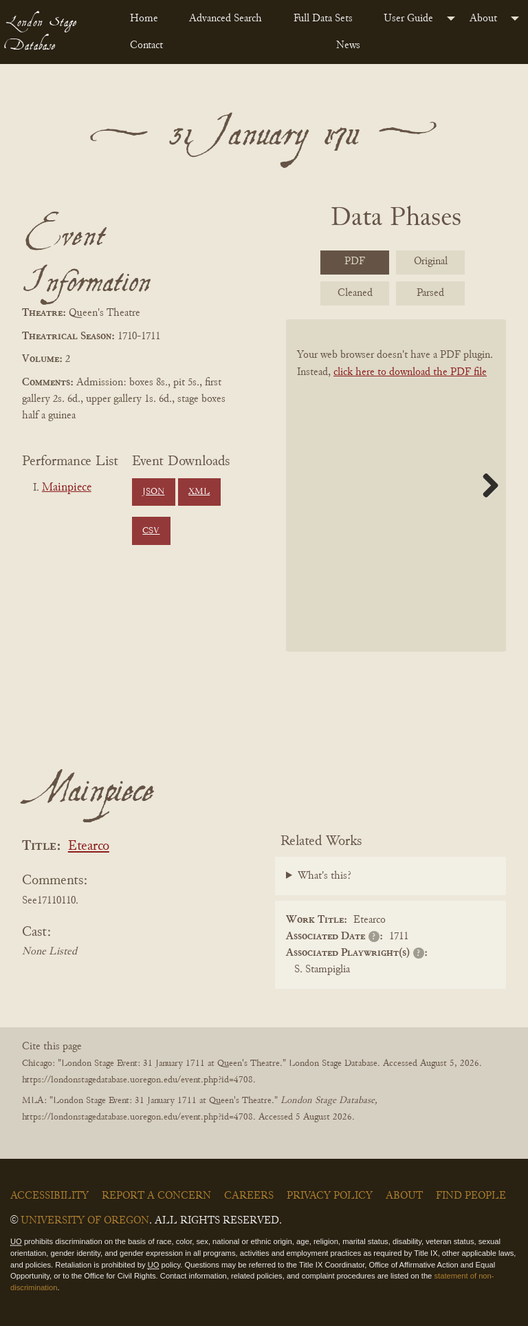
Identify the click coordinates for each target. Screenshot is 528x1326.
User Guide (408, 18)
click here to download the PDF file (410, 372)
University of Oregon (85, 1220)
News (348, 45)
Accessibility (49, 1195)
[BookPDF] (396, 485)
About (483, 18)
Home (144, 18)
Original (431, 261)
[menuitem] (148, 19)
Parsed (430, 293)
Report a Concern (156, 1195)
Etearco (88, 847)
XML (199, 492)
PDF (354, 261)
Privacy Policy (330, 1195)
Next (485, 485)
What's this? (324, 875)
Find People (471, 1195)
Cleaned (355, 293)
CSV (151, 531)
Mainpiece (66, 488)
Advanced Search (225, 18)
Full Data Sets (323, 18)
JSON (153, 492)
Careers (249, 1195)
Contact (146, 45)
